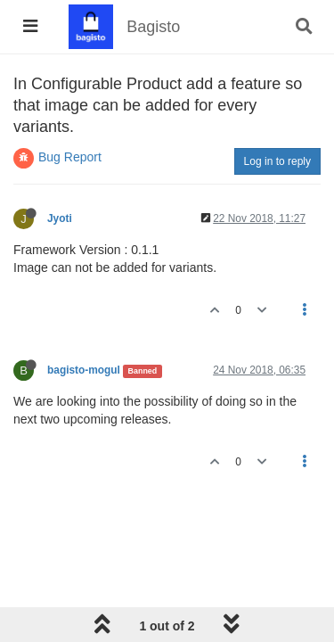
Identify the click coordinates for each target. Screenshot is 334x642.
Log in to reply (277, 161)
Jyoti (59, 218)
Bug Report (70, 157)
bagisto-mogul (83, 370)
